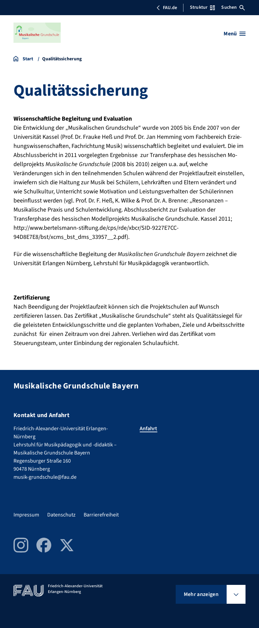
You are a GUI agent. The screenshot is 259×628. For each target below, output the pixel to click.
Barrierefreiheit (101, 515)
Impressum (26, 515)
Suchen (233, 7)
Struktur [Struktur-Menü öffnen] (202, 7)
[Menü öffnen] (235, 33)
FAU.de (166, 7)
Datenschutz (61, 515)
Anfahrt (148, 428)
